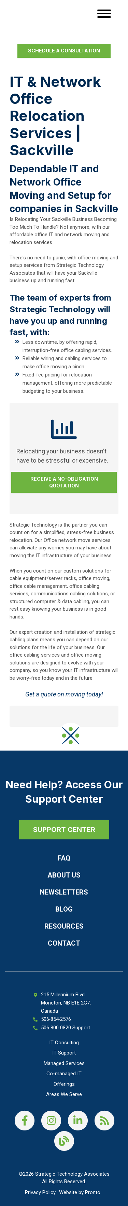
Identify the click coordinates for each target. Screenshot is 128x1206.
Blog (64, 909)
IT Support (64, 1053)
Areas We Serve (64, 1094)
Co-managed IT (64, 1074)
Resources (64, 926)
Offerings (64, 1084)
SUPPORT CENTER (64, 829)
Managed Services (64, 1063)
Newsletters (64, 892)
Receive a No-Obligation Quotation (64, 482)
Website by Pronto (79, 1192)
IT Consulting (64, 1043)
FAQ (64, 858)
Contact (64, 943)
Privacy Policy (40, 1192)
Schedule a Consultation (64, 50)
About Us (64, 875)
